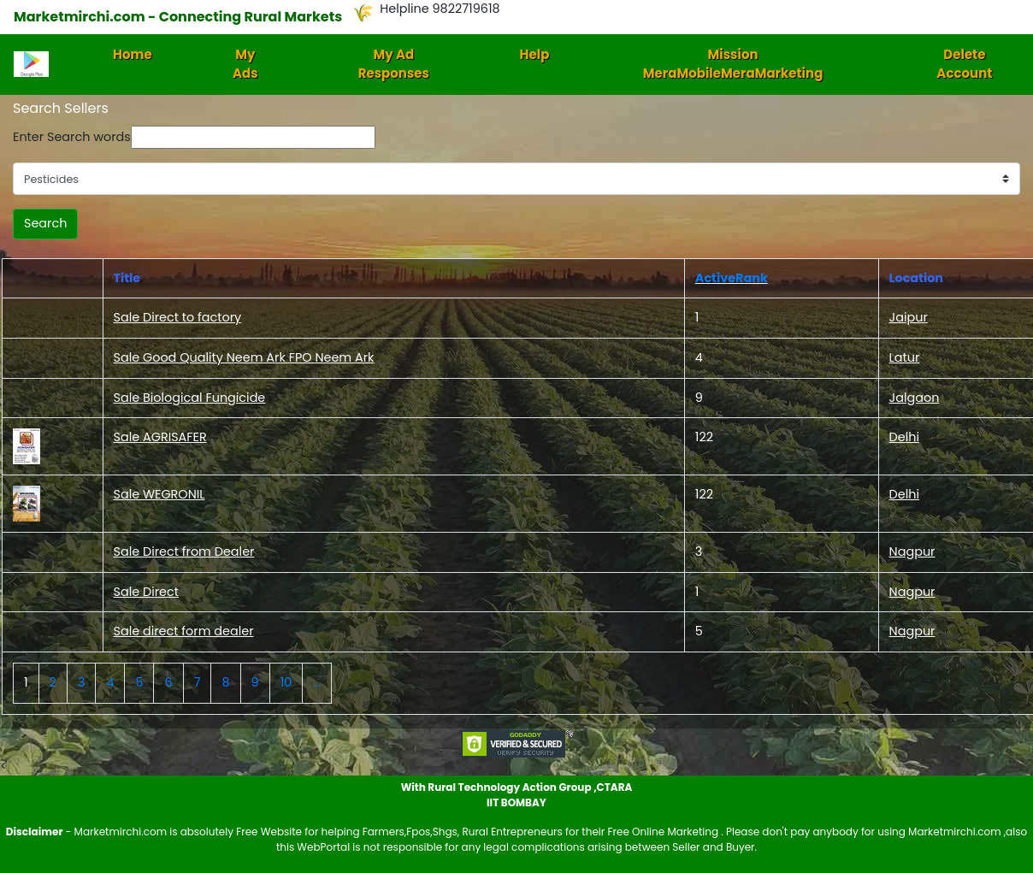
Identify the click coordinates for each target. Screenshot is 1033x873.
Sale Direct (146, 591)
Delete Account (964, 64)
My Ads (245, 64)
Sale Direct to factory (178, 317)
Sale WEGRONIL (159, 494)
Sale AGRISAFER (160, 436)
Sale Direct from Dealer (184, 551)
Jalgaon (914, 397)
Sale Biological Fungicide (190, 397)
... (317, 682)
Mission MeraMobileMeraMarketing (733, 64)
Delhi (904, 436)
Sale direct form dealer (184, 631)
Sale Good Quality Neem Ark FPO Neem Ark (244, 357)
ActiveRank (731, 277)
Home (132, 54)
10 (286, 682)
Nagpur (912, 551)
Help (535, 54)
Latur (904, 357)
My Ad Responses (393, 64)
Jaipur (908, 317)
